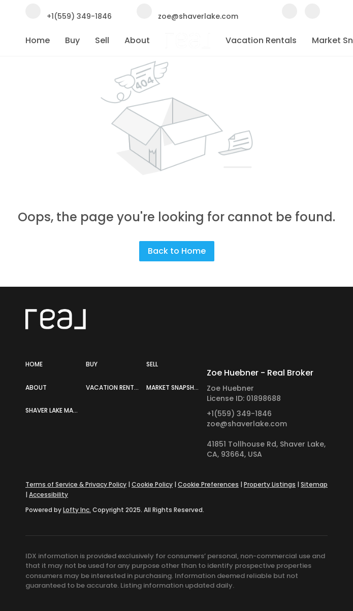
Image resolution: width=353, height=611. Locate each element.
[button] (55, 364)
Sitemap (314, 484)
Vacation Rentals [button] (261, 40)
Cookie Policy (152, 484)
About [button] (137, 40)
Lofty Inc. (77, 509)
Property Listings (270, 484)
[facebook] (289, 16)
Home (37, 40)
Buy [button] (72, 40)
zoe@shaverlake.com (247, 424)
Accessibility (48, 494)
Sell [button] (102, 40)
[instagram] (312, 16)
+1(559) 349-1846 (239, 414)
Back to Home (177, 251)
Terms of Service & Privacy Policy (75, 484)
